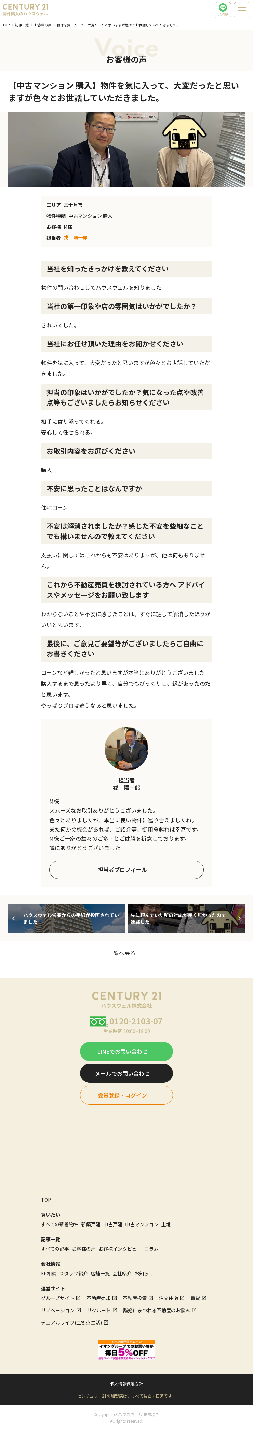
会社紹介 (122, 1273)
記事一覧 (22, 24)
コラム (151, 1248)
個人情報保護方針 (126, 1383)
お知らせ (144, 1273)
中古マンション (142, 1224)
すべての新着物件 (60, 1224)
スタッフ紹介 (73, 1273)
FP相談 (48, 1273)
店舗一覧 (100, 1273)
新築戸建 (91, 1224)
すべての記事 (55, 1248)
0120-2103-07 (136, 1021)
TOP (6, 24)
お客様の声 (42, 24)
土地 (166, 1224)
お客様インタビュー (120, 1248)
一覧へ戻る (121, 952)
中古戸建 (112, 1224)
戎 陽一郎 (76, 237)
